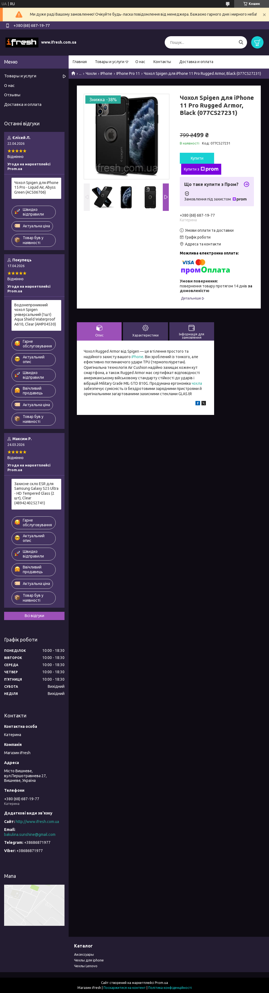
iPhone (137, 357)
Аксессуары (84, 954)
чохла (197, 383)
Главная (80, 62)
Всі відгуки (34, 615)
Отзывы (12, 94)
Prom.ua (161, 982)
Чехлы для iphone (89, 960)
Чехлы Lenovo (85, 966)
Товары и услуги (109, 62)
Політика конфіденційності (170, 987)
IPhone (106, 73)
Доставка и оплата (196, 62)
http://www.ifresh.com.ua (37, 821)
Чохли (91, 73)
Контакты (162, 62)
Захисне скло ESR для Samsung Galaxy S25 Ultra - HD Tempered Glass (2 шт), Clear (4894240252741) (36, 493)
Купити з (201, 169)
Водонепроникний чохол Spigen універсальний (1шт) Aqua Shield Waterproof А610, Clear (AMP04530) (35, 314)
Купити (197, 158)
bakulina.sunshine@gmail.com (29, 834)
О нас (140, 62)
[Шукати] (241, 42)
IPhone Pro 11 (128, 73)
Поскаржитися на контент (124, 987)
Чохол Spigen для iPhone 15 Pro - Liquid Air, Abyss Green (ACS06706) (36, 187)
